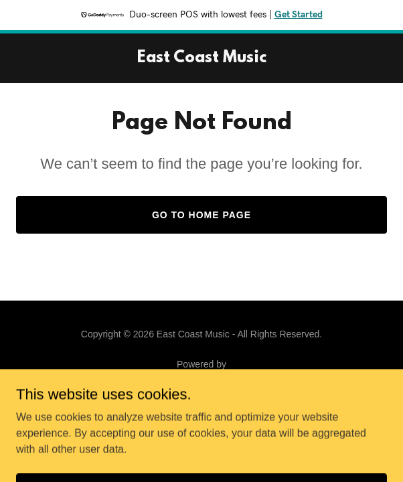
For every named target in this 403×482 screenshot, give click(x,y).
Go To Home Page (201, 215)
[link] (201, 58)
